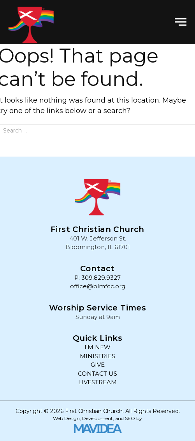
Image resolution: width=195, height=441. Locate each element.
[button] (180, 22)
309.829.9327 (101, 277)
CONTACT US (97, 373)
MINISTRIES (97, 356)
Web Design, (67, 418)
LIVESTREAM (97, 382)
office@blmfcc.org (97, 286)
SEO (130, 418)
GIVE (98, 364)
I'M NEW (97, 347)
